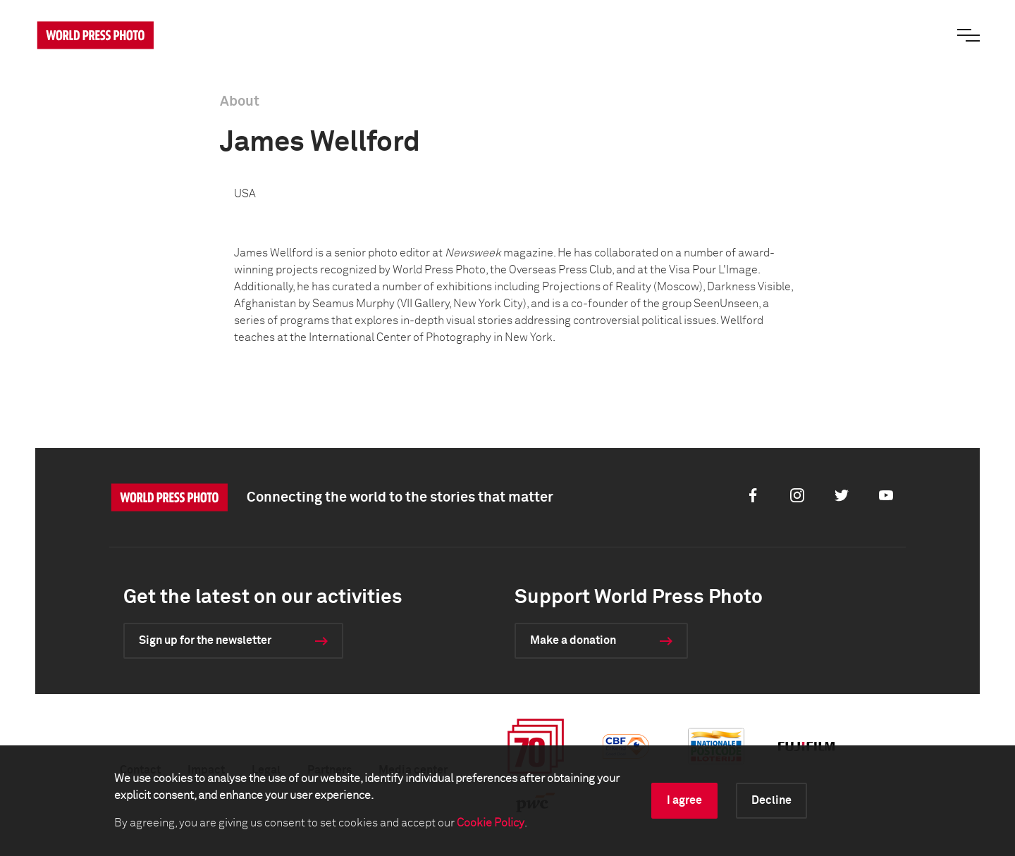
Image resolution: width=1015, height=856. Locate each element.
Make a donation (573, 640)
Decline (771, 800)
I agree (684, 800)
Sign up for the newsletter (205, 640)
